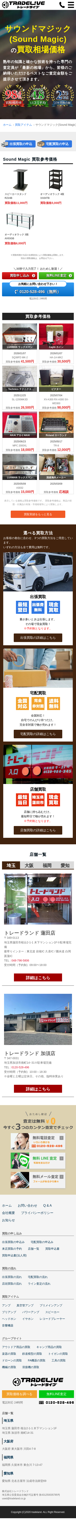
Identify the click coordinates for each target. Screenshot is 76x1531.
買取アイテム (23, 124)
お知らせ (8, 1220)
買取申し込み (22, 275)
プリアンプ (9, 1312)
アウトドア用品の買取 (16, 1347)
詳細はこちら (38, 978)
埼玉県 (8, 1420)
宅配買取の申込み (42, 1242)
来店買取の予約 (12, 1248)
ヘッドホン (9, 1318)
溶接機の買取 (30, 1367)
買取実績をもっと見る (38, 514)
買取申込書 (52, 1248)
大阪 (29, 865)
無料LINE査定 (59, 275)
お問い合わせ (27, 1205)
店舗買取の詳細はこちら (38, 830)
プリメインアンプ (51, 1305)
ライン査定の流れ (39, 1283)
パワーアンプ (30, 1312)
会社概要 (8, 1213)
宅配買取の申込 (57, 144)
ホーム (7, 124)
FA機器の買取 (36, 1360)
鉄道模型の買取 (32, 1353)
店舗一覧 (33, 1248)
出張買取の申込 (21, 144)
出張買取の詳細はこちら (38, 637)
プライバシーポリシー (37, 1213)
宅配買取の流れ (38, 1277)
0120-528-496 (20, 1067)
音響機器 (7, 1325)
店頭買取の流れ (12, 1283)
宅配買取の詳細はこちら (38, 734)
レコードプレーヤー (52, 1318)
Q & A (47, 1205)
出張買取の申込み (13, 1242)
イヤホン (28, 1318)
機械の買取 (9, 1367)
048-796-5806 (20, 960)
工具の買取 (59, 1360)
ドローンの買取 (12, 1360)
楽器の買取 (9, 1353)
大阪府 (8, 1441)
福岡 (47, 865)
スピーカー (52, 1312)
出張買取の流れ (12, 1277)
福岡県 (8, 1457)
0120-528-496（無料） (38, 288)
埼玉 (11, 865)
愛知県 (8, 1473)
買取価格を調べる (19, 1394)
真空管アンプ (25, 1305)
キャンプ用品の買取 (49, 1347)
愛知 (65, 865)
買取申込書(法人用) (14, 1255)
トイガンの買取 (58, 1353)
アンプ (6, 1305)
